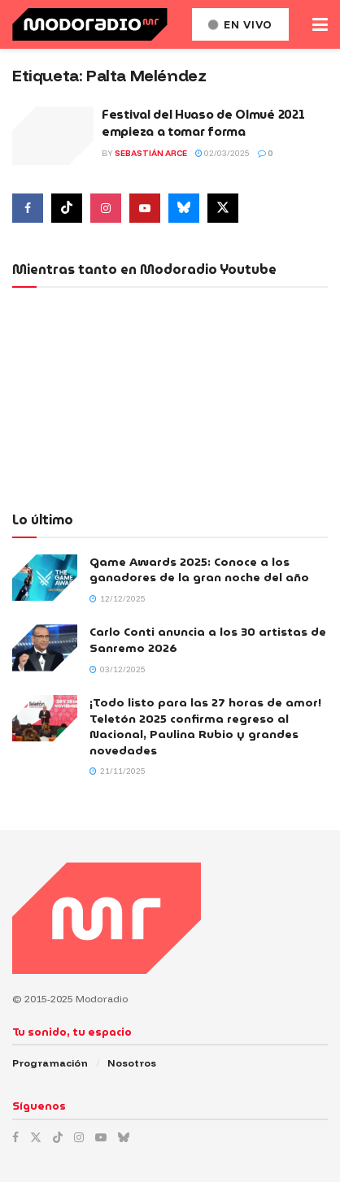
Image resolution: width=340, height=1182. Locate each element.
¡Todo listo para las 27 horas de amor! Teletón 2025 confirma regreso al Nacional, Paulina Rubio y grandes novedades (205, 726)
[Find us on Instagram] (105, 208)
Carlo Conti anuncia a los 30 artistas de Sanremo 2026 (207, 640)
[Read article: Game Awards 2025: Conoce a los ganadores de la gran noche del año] (44, 577)
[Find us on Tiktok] (66, 208)
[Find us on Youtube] (144, 208)
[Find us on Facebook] (27, 208)
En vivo (240, 24)
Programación (50, 1063)
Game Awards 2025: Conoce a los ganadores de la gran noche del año (199, 570)
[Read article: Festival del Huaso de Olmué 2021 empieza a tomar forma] (53, 135)
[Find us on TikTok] (58, 1137)
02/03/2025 (222, 153)
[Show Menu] (320, 24)
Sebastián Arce (151, 153)
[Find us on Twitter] (222, 208)
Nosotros (131, 1063)
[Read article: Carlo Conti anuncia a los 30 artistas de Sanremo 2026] (44, 647)
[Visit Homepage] (90, 24)
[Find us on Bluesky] (183, 208)
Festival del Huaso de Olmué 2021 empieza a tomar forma (203, 123)
